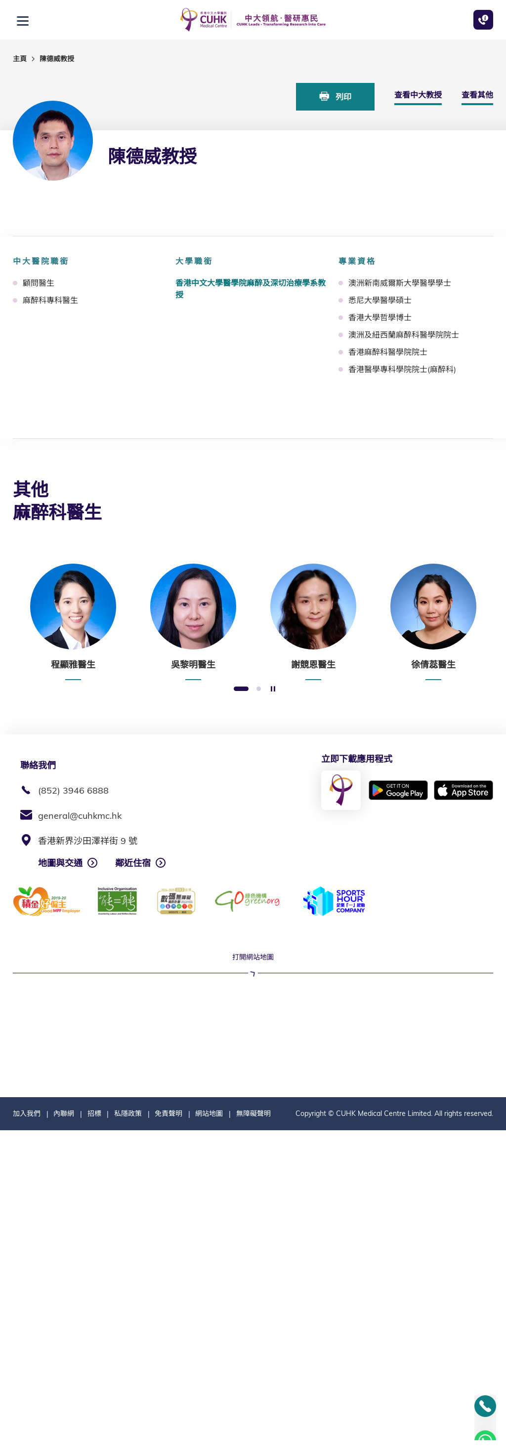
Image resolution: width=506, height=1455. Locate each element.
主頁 (20, 58)
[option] (73, 622)
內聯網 (63, 1438)
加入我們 (27, 1438)
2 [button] (258, 689)
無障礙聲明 (253, 1438)
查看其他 (477, 95)
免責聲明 (168, 1438)
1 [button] (241, 689)
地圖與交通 (60, 863)
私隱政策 (128, 1438)
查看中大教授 (418, 95)
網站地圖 (209, 1438)
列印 (335, 96)
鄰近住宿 (133, 863)
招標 (94, 1438)
